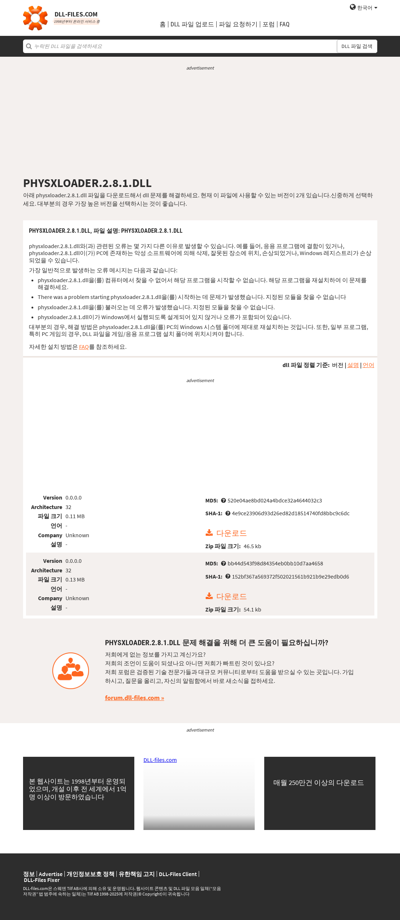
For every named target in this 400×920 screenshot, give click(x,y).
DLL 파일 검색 (357, 46)
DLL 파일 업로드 (192, 24)
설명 (353, 365)
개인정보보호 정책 (91, 874)
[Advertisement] (200, 123)
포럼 (268, 24)
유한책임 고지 (137, 874)
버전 (338, 365)
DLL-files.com (160, 759)
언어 (368, 365)
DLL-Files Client (178, 874)
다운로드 (231, 533)
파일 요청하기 (238, 24)
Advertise (51, 874)
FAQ (284, 24)
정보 (29, 874)
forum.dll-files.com (132, 697)
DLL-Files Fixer (42, 880)
